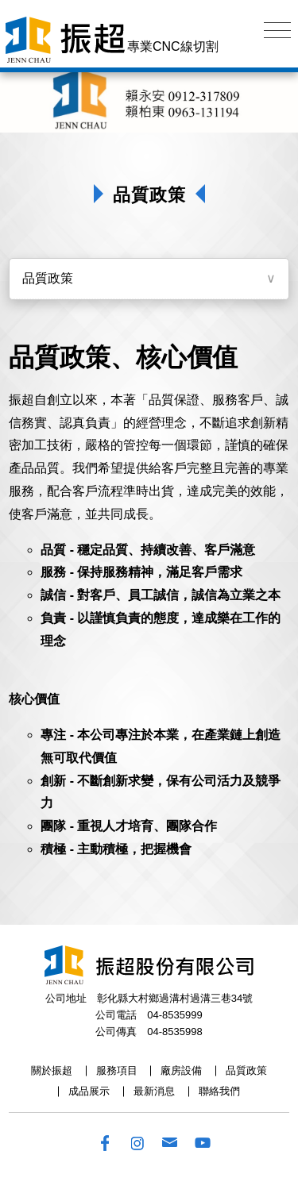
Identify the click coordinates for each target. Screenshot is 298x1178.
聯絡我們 (219, 1091)
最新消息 (154, 1091)
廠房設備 (181, 1070)
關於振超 (51, 1070)
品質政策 (47, 278)
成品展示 (89, 1091)
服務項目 (116, 1070)
